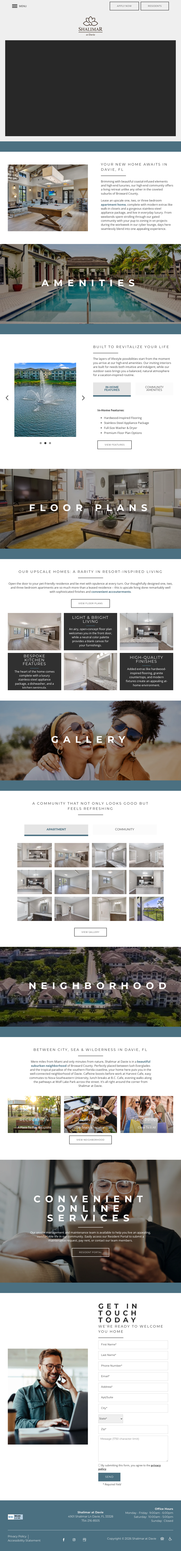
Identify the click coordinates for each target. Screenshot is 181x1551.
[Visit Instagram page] (74, 1539)
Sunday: (156, 1521)
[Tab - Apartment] (56, 829)
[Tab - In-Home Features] (112, 388)
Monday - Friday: (136, 1513)
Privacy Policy (17, 1536)
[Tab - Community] (125, 829)
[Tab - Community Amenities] (154, 388)
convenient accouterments (111, 592)
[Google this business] (84, 1539)
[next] (83, 397)
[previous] (7, 397)
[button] (124, 6)
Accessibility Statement (24, 1540)
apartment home (113, 205)
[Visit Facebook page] (63, 1539)
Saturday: (140, 1517)
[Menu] (19, 6)
